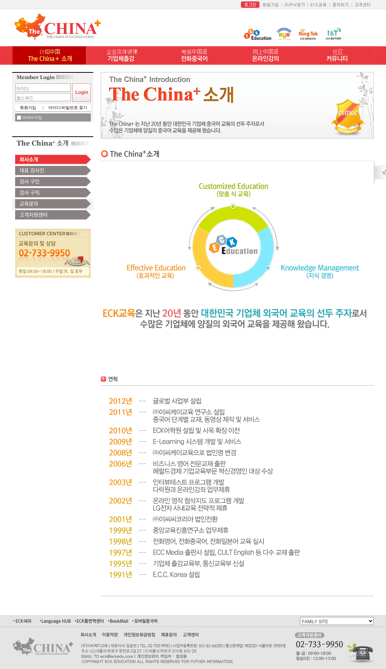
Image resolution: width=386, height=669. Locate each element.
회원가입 (28, 107)
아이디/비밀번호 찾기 (67, 107)
